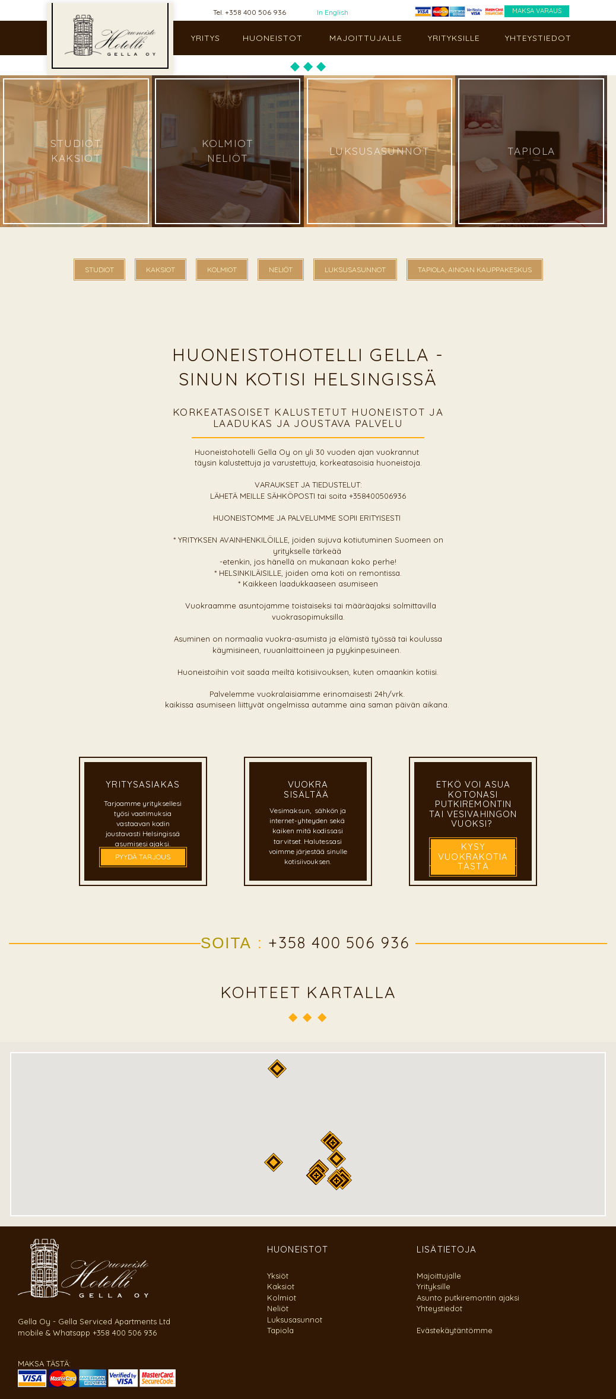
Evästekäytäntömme (455, 1330)
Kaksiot (280, 1286)
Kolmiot (281, 1297)
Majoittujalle (439, 1275)
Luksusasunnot (294, 1319)
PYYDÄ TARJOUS (142, 857)
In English (332, 12)
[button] (332, 1142)
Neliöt (277, 1308)
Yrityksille (433, 1286)
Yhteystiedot (439, 1308)
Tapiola (280, 1330)
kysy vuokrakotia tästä (473, 856)
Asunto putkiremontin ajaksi (468, 1297)
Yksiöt (277, 1275)
